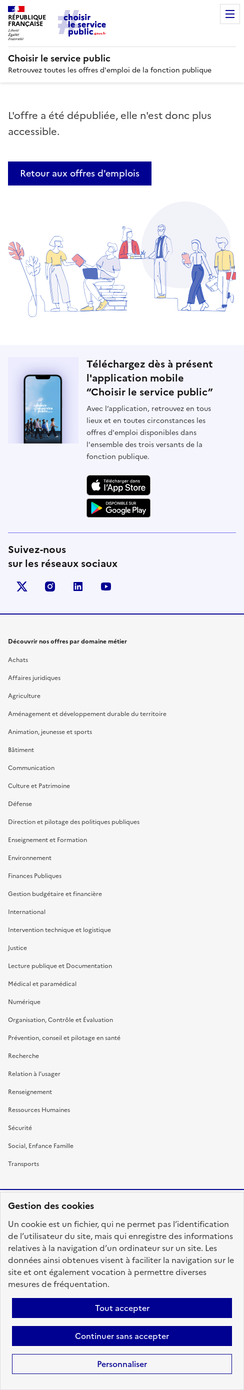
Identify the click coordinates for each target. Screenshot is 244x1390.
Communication (31, 768)
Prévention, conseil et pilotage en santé (64, 1038)
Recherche (23, 1056)
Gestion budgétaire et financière (55, 894)
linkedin (78, 586)
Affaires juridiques (34, 678)
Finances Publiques (35, 876)
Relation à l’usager (34, 1074)
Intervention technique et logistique (59, 930)
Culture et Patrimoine (39, 786)
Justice (17, 948)
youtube (106, 586)
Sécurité (20, 1128)
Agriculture (24, 696)
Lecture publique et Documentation (60, 966)
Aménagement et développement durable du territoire (87, 714)
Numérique (24, 1002)
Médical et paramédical (42, 984)
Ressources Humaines (39, 1110)
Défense (20, 804)
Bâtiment (21, 750)
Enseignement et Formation (47, 840)
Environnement (30, 858)
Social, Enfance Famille (41, 1146)
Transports (23, 1164)
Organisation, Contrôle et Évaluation (60, 1020)
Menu (230, 14)
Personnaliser (122, 1364)
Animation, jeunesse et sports (50, 732)
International (27, 912)
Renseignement (30, 1092)
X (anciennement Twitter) (22, 586)
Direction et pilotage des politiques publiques (74, 822)
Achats (18, 660)
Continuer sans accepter (122, 1336)
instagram (50, 586)
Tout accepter (122, 1308)
